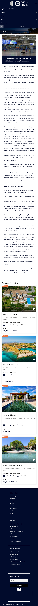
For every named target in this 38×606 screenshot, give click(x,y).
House (12, 501)
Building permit (15, 557)
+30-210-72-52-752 (8, 9)
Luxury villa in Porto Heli (12, 465)
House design (14, 554)
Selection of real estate (17, 524)
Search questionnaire (16, 541)
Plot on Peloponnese (10, 365)
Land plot (13, 506)
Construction (14, 526)
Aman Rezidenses (9, 415)
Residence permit (15, 529)
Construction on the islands (18, 562)
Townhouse (14, 508)
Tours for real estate (16, 534)
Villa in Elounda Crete (11, 314)
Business (13, 498)
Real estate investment (17, 531)
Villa (12, 511)
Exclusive (13, 539)
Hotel (12, 513)
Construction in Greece (17, 552)
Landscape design (15, 564)
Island (12, 503)
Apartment (14, 496)
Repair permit (14, 559)
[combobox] (19, 12)
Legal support (14, 536)
